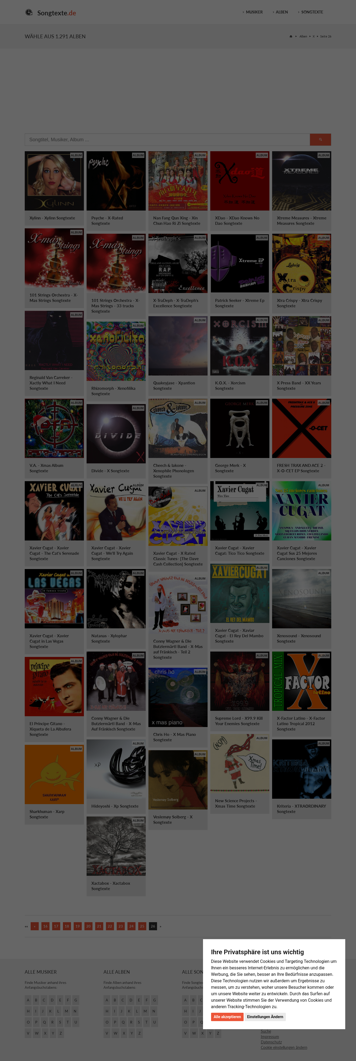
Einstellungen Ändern (265, 1017)
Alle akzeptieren (227, 1017)
